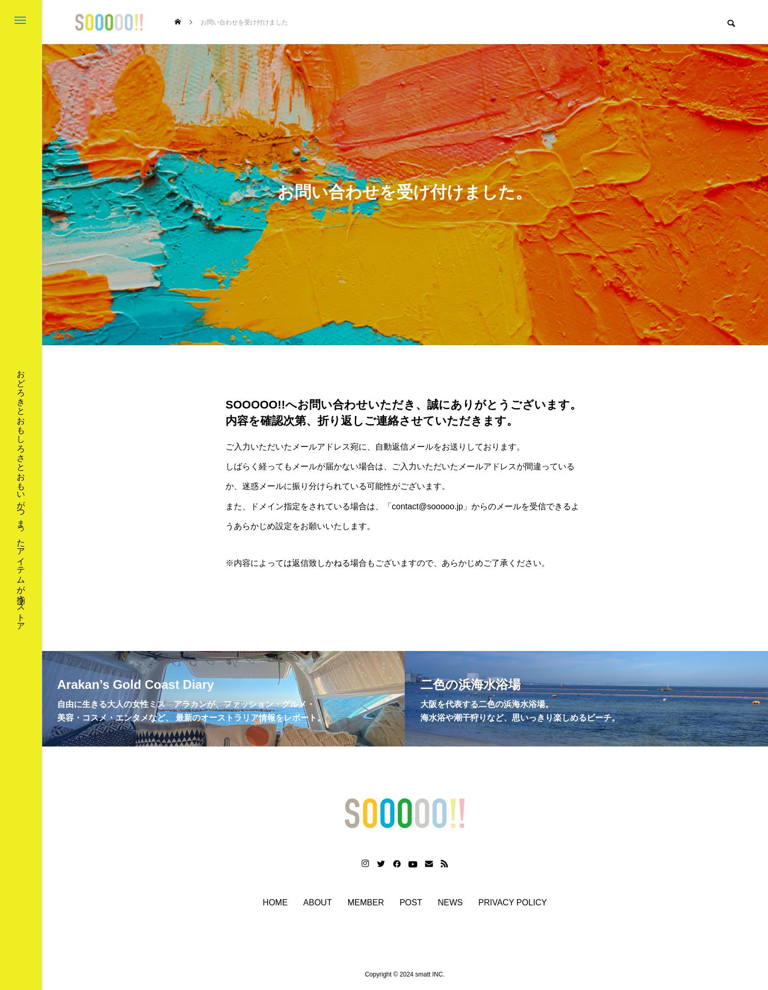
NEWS (450, 903)
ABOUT (317, 903)
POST (411, 903)
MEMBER (366, 903)
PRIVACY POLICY (513, 903)
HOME (275, 903)
